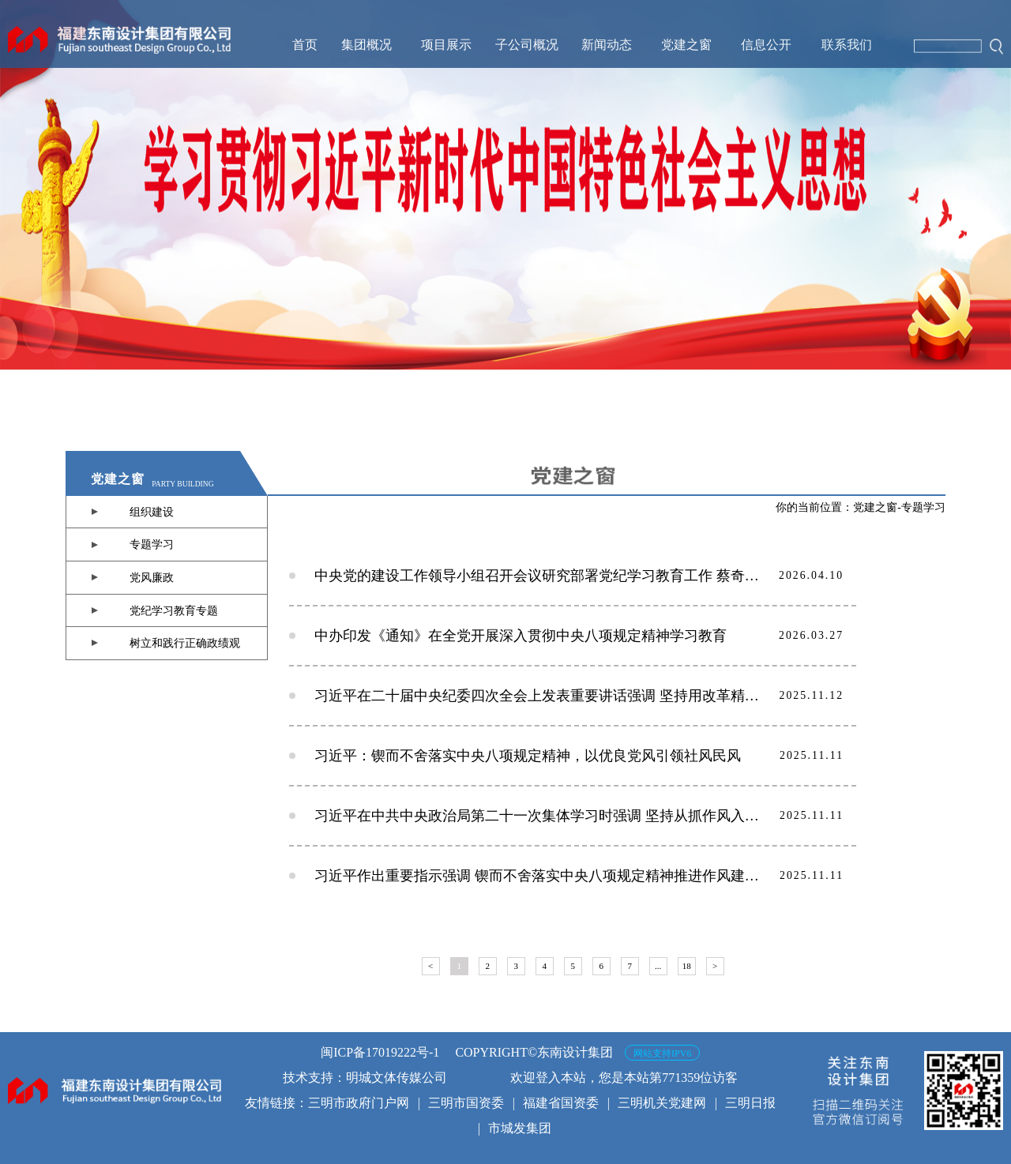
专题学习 (152, 544)
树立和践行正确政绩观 (185, 643)
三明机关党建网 (662, 1103)
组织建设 (152, 512)
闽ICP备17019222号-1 (380, 1052)
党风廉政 (152, 578)
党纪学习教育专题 (174, 611)
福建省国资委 (561, 1103)
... (658, 966)
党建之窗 (875, 507)
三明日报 (750, 1103)
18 (686, 966)
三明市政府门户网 (358, 1103)
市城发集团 (519, 1128)
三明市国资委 (466, 1103)
